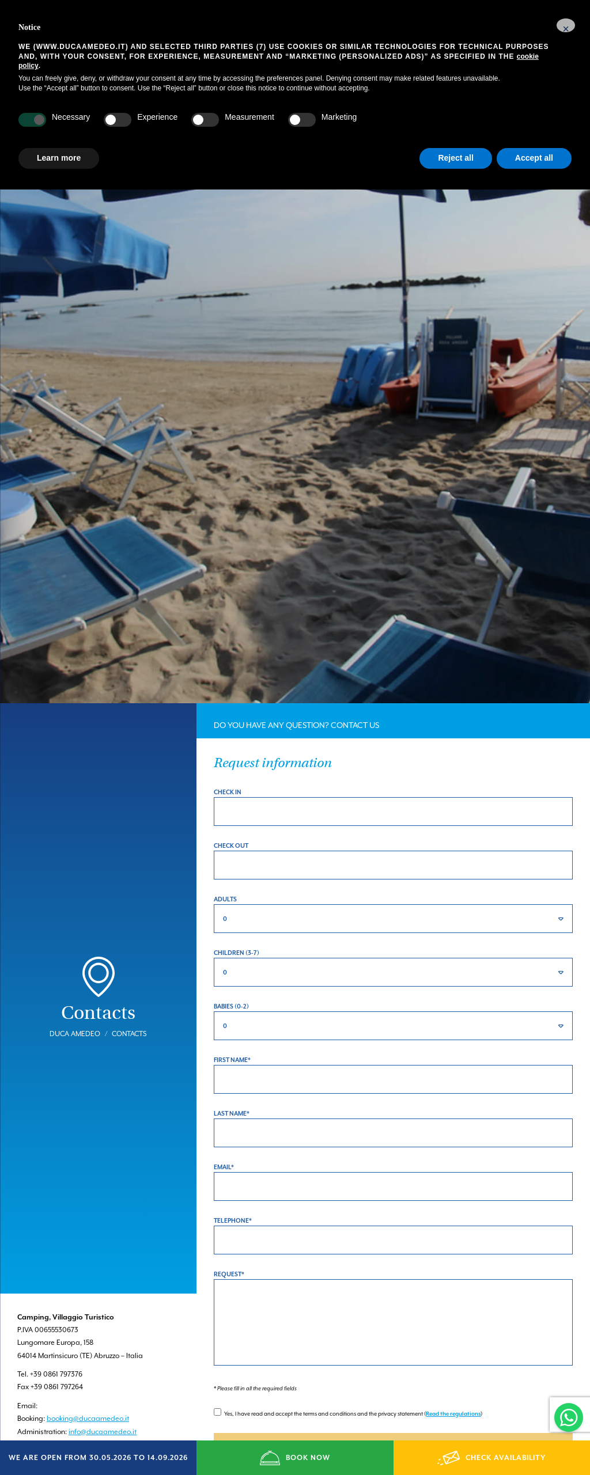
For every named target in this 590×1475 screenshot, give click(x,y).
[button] (566, 25)
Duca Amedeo (75, 1003)
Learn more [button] (59, 157)
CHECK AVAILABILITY (491, 1458)
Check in (227, 762)
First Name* (232, 1029)
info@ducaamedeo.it (103, 1401)
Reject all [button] (455, 157)
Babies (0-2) (231, 976)
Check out (231, 815)
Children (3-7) (236, 922)
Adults (225, 869)
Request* (229, 1244)
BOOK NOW (295, 1458)
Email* (224, 1136)
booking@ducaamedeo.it (88, 1389)
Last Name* (231, 1083)
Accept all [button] (534, 157)
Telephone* (233, 1190)
